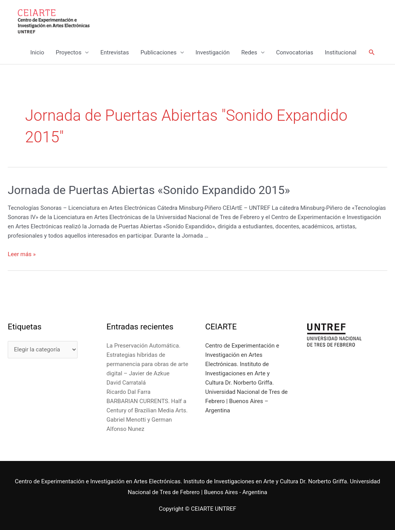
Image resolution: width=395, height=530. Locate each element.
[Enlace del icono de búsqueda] (372, 52)
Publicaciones (158, 52)
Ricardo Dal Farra (128, 391)
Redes (249, 52)
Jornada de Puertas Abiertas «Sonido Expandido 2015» (149, 190)
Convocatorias (294, 52)
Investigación (213, 52)
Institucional (340, 52)
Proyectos (68, 52)
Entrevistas (114, 52)
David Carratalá (126, 382)
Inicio (37, 52)
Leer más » (22, 254)
